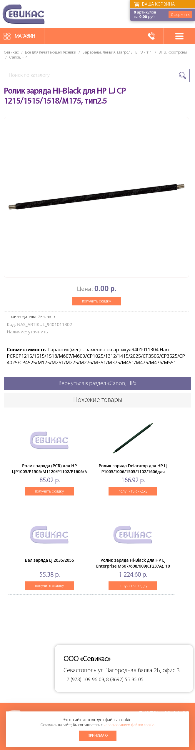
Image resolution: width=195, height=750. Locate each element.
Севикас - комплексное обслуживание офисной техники (23, 14)
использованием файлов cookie (129, 725)
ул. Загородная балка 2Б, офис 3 (139, 671)
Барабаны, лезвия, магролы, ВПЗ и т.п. (117, 52)
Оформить (180, 14)
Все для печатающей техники (50, 52)
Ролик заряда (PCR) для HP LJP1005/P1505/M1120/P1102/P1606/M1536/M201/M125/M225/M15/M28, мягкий (84, 471)
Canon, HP (18, 57)
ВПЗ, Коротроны (173, 52)
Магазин (25, 36)
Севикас (11, 52)
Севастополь (80, 671)
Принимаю (98, 736)
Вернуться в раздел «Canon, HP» (97, 384)
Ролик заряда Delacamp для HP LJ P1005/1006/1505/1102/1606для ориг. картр (133, 471)
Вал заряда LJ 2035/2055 (49, 560)
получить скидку (96, 301)
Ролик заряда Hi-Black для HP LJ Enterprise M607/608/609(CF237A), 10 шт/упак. (133, 566)
